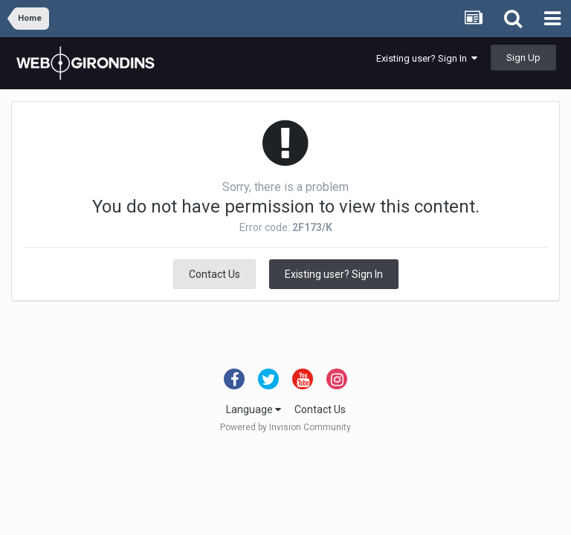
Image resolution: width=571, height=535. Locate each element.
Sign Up (523, 57)
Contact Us (214, 274)
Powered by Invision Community (285, 427)
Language (253, 409)
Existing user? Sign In (426, 58)
